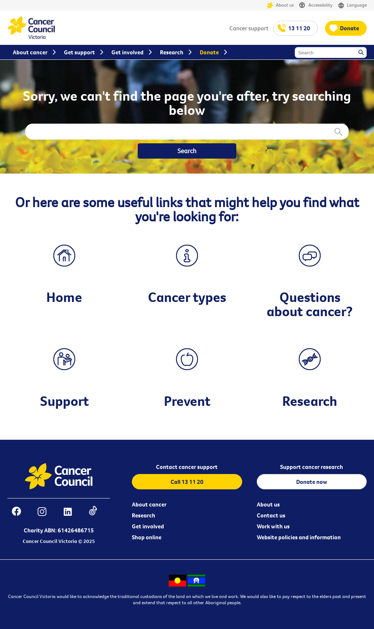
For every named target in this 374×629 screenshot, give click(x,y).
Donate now (311, 481)
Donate (349, 28)
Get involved (148, 526)
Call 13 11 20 (187, 481)
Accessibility (315, 5)
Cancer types (187, 297)
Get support (79, 52)
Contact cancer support (187, 466)
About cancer (149, 504)
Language (352, 5)
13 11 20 (299, 28)
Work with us (273, 526)
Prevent (187, 400)
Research (309, 400)
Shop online (146, 537)
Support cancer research (311, 466)
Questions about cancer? (310, 303)
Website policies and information (299, 537)
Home (64, 297)
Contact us (271, 515)
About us (280, 5)
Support (64, 400)
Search (361, 52)
